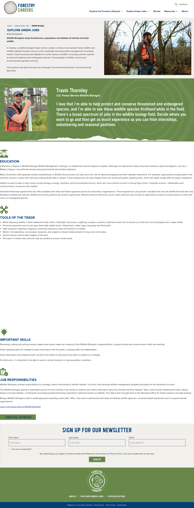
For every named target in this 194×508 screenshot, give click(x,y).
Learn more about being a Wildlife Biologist (20, 406)
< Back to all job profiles (18, 417)
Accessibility (122, 505)
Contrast (183, 4)
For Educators (116, 496)
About (72, 496)
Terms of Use (110, 505)
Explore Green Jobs (92, 496)
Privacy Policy (116, 453)
